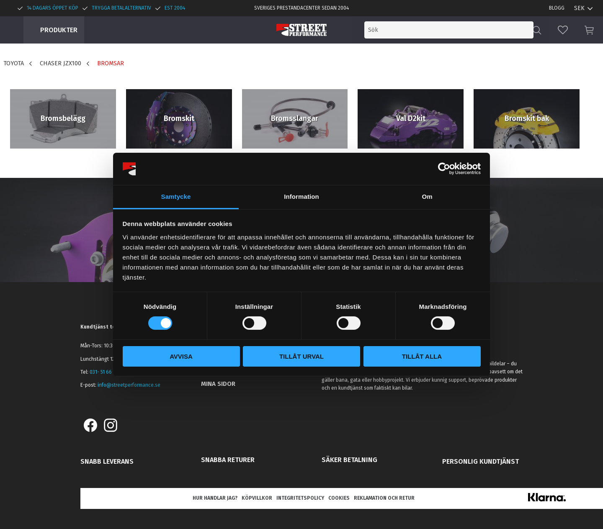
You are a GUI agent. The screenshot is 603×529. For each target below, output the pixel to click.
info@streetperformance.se (129, 385)
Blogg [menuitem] (556, 8)
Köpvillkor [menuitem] (257, 498)
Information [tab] (301, 196)
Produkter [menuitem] (58, 30)
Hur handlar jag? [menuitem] (215, 498)
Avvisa (181, 356)
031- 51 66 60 (104, 372)
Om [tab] (427, 196)
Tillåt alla (422, 356)
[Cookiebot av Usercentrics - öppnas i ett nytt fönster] (444, 168)
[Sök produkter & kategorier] (464, 30)
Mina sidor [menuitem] (218, 384)
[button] (562, 30)
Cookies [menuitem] (339, 498)
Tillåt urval (301, 356)
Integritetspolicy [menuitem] (300, 498)
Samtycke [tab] (176, 196)
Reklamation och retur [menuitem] (384, 498)
